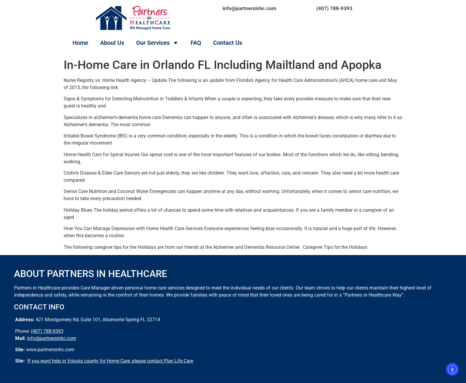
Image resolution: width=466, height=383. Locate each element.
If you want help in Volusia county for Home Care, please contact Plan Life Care (110, 361)
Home (80, 42)
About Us (112, 42)
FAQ (196, 42)
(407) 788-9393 (334, 8)
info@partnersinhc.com (249, 8)
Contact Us (227, 42)
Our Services (157, 43)
